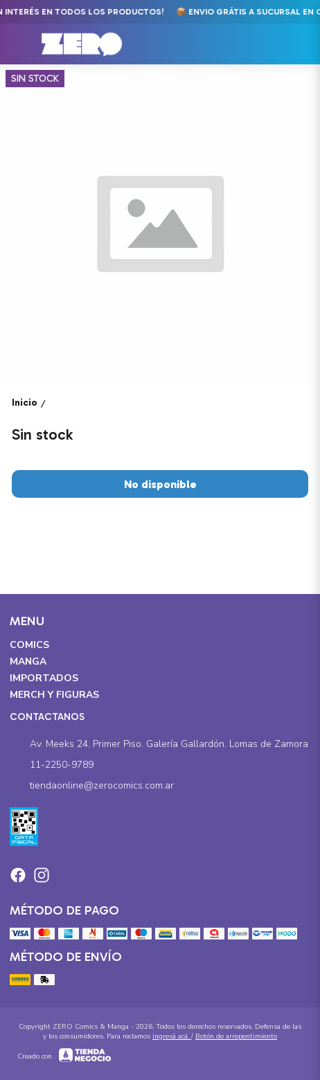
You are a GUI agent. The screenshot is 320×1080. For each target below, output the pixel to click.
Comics (29, 644)
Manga (28, 661)
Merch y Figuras (54, 694)
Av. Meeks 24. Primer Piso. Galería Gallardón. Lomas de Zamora (159, 744)
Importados (44, 678)
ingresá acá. (171, 1036)
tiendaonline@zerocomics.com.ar (92, 785)
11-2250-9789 (52, 765)
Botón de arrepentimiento (236, 1036)
